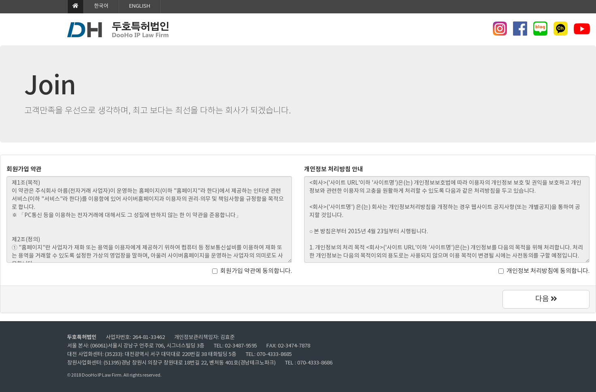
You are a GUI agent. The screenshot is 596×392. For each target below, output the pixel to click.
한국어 (101, 6)
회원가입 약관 (24, 169)
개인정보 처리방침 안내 (333, 169)
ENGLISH (139, 6)
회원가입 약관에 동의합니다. (252, 271)
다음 (546, 299)
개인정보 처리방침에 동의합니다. (544, 271)
